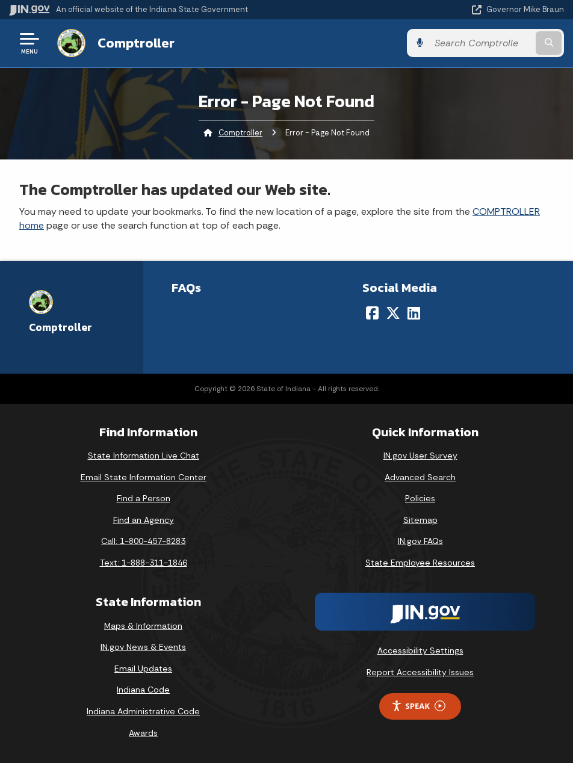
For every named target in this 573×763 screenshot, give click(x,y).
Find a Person (143, 498)
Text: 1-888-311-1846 (143, 562)
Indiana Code (143, 689)
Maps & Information (143, 625)
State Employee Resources (420, 562)
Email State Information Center (143, 477)
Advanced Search (420, 477)
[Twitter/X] (393, 313)
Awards (143, 732)
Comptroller (136, 42)
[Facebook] (372, 313)
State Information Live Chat (143, 455)
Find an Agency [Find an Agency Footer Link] (143, 519)
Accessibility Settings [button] (420, 650)
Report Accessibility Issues (420, 672)
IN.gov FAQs (420, 541)
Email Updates (143, 668)
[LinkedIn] (413, 313)
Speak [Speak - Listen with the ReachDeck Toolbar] (418, 706)
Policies (420, 498)
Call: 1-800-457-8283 (143, 541)
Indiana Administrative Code (143, 711)
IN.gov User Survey (420, 455)
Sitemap (420, 519)
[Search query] (481, 43)
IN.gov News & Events (143, 646)
